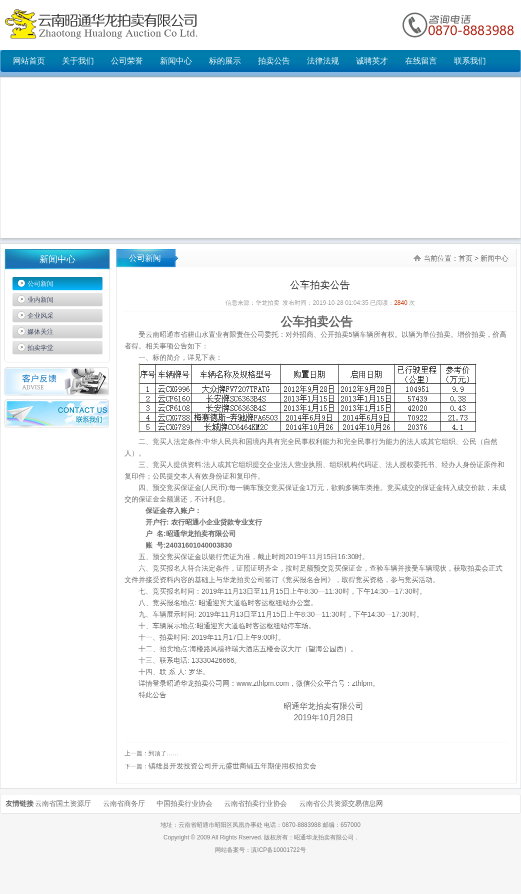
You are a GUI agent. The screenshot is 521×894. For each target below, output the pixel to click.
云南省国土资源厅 (63, 803)
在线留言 (421, 61)
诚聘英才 (372, 61)
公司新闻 (41, 283)
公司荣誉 (127, 61)
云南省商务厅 (124, 803)
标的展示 (225, 61)
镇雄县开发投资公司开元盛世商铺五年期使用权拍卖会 (232, 766)
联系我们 (470, 61)
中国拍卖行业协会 (184, 803)
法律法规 (323, 61)
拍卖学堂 (41, 347)
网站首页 (29, 61)
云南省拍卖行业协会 (255, 803)
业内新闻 (41, 299)
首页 (465, 258)
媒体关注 (41, 331)
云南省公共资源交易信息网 (341, 803)
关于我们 (78, 61)
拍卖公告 (274, 61)
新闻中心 (176, 61)
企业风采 (41, 315)
